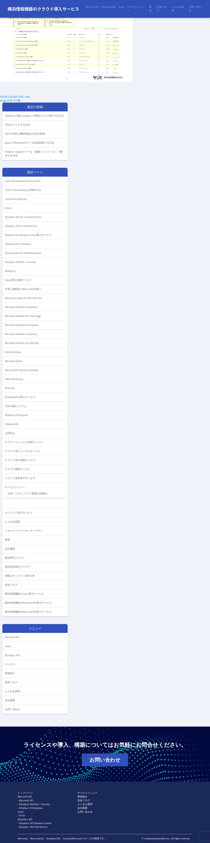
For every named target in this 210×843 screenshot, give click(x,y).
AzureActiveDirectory (16, 199)
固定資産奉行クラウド (17, 566)
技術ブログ (162, 9)
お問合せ (10, 433)
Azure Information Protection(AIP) (23, 181)
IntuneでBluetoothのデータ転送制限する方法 (30, 142)
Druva (8, 208)
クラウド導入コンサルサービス (22, 451)
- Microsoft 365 (25, 800)
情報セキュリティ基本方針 (20, 575)
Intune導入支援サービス (18, 280)
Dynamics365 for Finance (18, 244)
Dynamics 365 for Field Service (21, 226)
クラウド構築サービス (17, 469)
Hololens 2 (10, 271)
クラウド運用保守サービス (20, 478)
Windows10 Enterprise (16, 415)
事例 (150, 9)
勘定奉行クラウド (15, 557)
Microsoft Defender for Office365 (22, 343)
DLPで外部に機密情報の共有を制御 (25, 133)
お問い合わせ (195, 9)
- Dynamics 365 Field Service (33, 827)
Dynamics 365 (12, 655)
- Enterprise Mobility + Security (34, 804)
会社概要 (10, 548)
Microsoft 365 (12, 637)
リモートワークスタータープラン (24, 530)
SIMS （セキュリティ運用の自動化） (28, 493)
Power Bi (9, 388)
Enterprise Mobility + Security (20, 262)
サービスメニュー (136, 9)
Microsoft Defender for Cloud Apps (23, 316)
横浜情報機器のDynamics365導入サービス (28, 602)
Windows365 (11, 424)
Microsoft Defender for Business (21, 307)
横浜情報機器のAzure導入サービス (24, 593)
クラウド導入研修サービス (20, 460)
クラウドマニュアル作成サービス (24, 442)
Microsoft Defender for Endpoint (21, 325)
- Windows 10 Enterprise (30, 808)
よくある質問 (178, 9)
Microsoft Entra (13, 352)
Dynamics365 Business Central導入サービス (28, 235)
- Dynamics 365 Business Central (34, 823)
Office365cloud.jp (14, 379)
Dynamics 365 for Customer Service (23, 217)
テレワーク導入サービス (19, 512)
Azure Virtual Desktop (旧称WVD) (23, 190)
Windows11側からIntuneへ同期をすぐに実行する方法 (34, 115)
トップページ (25, 792)
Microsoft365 (92, 7)
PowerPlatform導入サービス (20, 397)
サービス (10, 664)
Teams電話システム (16, 406)
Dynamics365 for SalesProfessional (23, 253)
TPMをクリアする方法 (18, 124)
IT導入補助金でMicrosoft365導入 (23, 289)
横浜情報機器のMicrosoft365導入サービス (28, 611)
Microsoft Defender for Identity (21, 334)
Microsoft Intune (13, 361)
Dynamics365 (109, 7)
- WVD (21, 815)
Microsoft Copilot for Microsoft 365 (23, 298)
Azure (121, 7)
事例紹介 (10, 673)
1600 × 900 (24, 96)
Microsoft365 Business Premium (21, 370)
